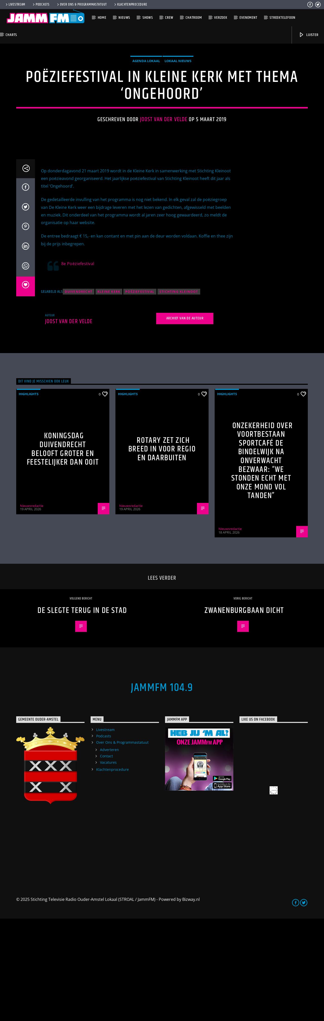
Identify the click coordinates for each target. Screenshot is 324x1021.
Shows (148, 17)
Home (102, 17)
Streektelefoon (282, 17)
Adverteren (109, 852)
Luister (308, 35)
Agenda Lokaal (146, 112)
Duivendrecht (78, 394)
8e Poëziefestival (77, 366)
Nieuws (124, 17)
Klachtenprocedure (130, 4)
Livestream (15, 4)
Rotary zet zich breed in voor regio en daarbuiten (162, 552)
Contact (106, 858)
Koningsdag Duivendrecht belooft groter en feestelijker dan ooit (63, 551)
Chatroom (194, 17)
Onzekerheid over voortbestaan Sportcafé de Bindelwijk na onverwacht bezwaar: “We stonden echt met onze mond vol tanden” (262, 563)
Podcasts (41, 4)
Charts (11, 35)
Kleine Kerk (108, 394)
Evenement (248, 17)
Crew (169, 17)
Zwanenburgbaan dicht (244, 713)
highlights (28, 496)
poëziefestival (139, 394)
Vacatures (108, 864)
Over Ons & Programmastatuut (81, 4)
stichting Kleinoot (178, 394)
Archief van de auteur (185, 420)
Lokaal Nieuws (178, 112)
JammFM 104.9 (162, 790)
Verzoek (220, 17)
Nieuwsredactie (31, 608)
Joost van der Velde (164, 170)
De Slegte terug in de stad (82, 713)
